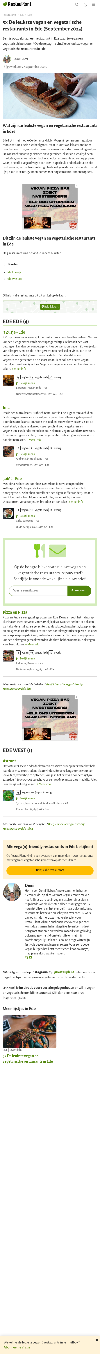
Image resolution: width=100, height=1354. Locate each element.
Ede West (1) (14, 279)
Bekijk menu (25, 383)
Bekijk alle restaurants (50, 870)
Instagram (39, 972)
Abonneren (78, 590)
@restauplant (64, 972)
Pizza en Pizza (15, 612)
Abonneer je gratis (17, 1347)
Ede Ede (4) (14, 272)
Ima (6, 407)
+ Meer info (19, 369)
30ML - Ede (12, 479)
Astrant (9, 761)
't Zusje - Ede (14, 332)
